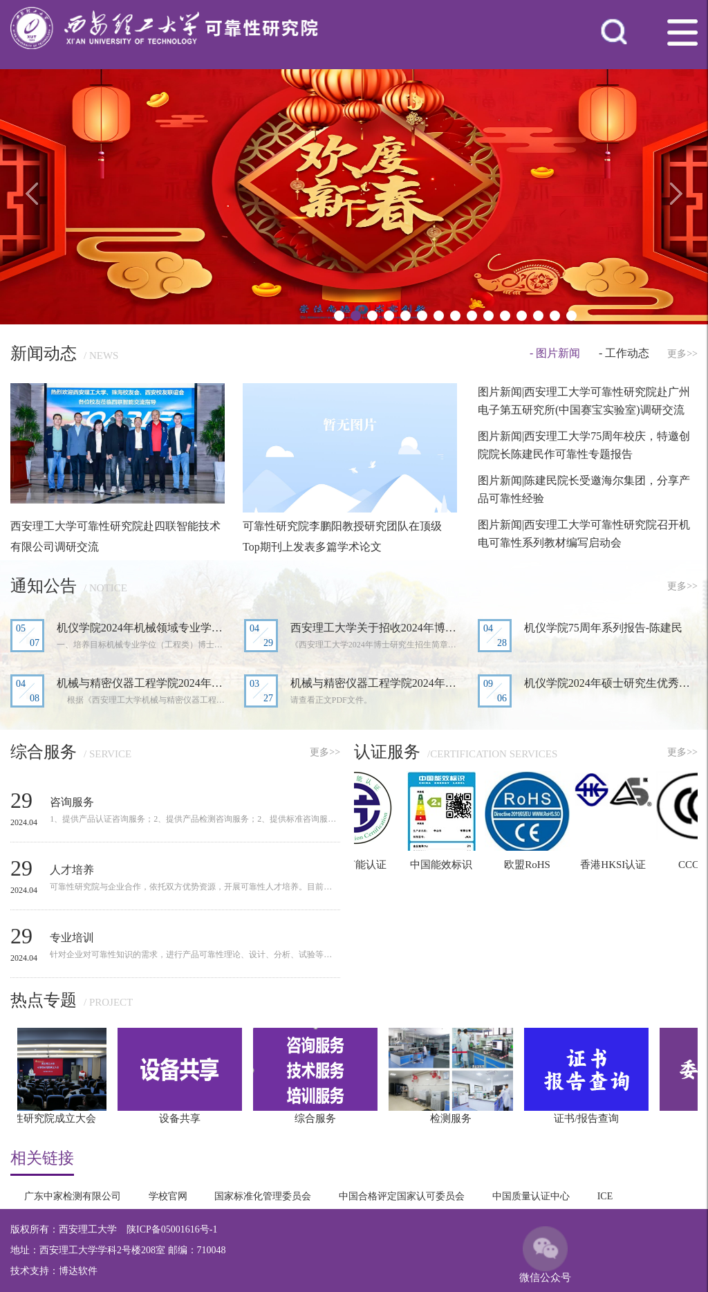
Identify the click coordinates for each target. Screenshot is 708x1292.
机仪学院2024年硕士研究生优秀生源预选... (611, 683)
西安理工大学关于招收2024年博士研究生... (377, 628)
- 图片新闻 (555, 353)
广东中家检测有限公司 (72, 1196)
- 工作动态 (624, 353)
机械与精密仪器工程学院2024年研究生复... (143, 683)
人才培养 (72, 870)
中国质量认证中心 (531, 1196)
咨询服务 (72, 802)
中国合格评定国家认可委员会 (402, 1196)
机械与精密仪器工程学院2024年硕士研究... (377, 683)
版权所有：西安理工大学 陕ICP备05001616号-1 (113, 1229)
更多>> (682, 354)
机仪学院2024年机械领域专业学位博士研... (143, 628)
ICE (605, 1196)
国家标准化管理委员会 (262, 1196)
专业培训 (72, 937)
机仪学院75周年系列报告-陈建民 (603, 628)
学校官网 (168, 1196)
